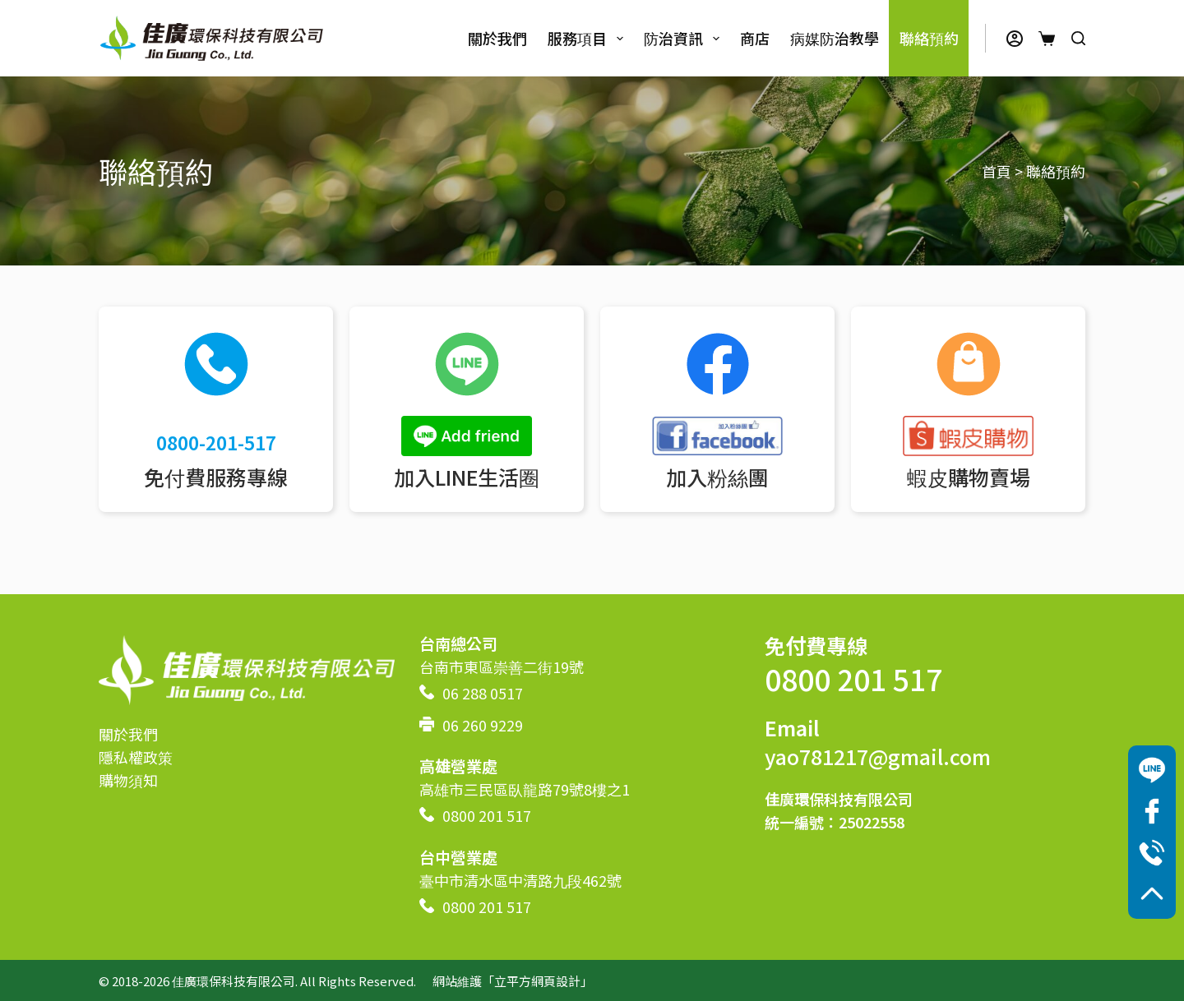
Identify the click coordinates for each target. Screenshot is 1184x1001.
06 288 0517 (482, 692)
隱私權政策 (136, 757)
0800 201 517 (486, 815)
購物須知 (128, 780)
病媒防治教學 (834, 37)
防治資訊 (685, 37)
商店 (755, 37)
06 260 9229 (482, 725)
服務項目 (589, 37)
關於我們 (497, 37)
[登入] (1014, 38)
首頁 (996, 171)
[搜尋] (1078, 38)
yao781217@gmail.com (878, 756)
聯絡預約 (929, 37)
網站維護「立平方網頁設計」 (512, 980)
